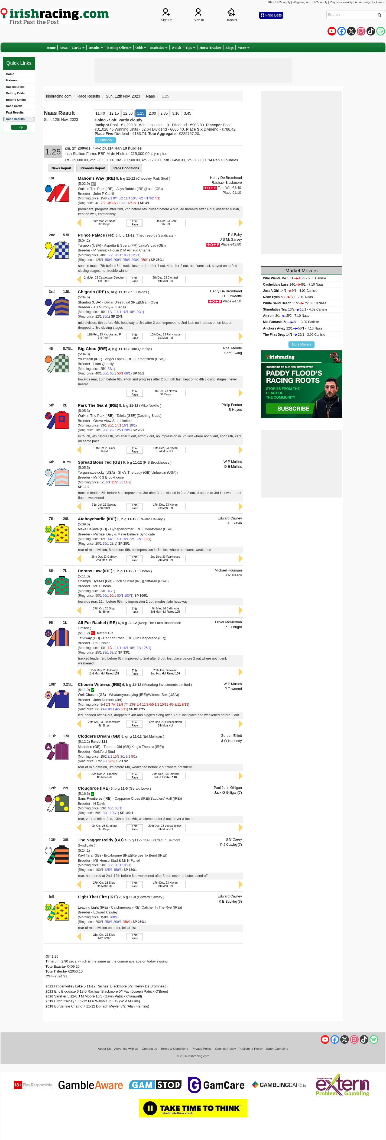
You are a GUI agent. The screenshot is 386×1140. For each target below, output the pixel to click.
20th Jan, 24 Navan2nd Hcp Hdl (165, 672)
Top (20, 127)
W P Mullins (232, 462)
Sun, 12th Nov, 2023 (123, 96)
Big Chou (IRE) (92, 348)
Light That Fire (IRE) (98, 896)
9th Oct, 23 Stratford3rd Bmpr (104, 827)
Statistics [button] (158, 48)
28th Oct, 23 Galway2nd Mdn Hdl (104, 558)
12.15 (114, 113)
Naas (150, 96)
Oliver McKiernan (228, 622)
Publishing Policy (251, 1048)
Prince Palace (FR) (96, 235)
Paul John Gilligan (228, 788)
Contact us (149, 1048)
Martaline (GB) (89, 747)
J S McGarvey (231, 239)
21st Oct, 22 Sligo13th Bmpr (104, 936)
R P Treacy (233, 575)
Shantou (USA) (89, 302)
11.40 (100, 113)
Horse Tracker (210, 48)
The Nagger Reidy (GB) (101, 840)
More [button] (243, 48)
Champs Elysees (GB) (95, 581)
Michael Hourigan (228, 570)
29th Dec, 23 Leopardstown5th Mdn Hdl (165, 827)
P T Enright (233, 627)
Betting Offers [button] (119, 48)
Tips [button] (190, 48)
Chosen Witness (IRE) (99, 684)
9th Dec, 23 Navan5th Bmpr (165, 393)
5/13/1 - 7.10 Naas (288, 297)
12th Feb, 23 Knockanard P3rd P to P (104, 336)
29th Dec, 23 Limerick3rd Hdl (165, 776)
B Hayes (235, 410)
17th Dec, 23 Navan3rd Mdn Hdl (165, 450)
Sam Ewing (233, 353)
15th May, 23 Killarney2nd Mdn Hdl (104, 672)
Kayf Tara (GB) (89, 855)
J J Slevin (234, 523)
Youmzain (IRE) (90, 359)
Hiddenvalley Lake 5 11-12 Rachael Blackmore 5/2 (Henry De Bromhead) (111, 986)
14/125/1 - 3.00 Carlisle (294, 335)
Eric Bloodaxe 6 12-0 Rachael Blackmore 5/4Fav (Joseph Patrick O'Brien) (111, 991)
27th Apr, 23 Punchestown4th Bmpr (104, 724)
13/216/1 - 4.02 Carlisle (295, 309)
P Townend (233, 689)
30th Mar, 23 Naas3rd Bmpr (104, 222)
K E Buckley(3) (230, 901)
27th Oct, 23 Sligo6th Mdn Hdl (104, 884)
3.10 (175, 113)
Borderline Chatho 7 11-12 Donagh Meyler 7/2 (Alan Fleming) (101, 1006)
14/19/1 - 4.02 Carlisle (290, 291)
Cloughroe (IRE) (94, 788)
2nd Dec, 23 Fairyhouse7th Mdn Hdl (165, 558)
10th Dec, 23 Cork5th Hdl (165, 222)
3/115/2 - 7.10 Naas (286, 316)
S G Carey (234, 839)
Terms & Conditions (174, 1048)
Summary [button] (105, 140)
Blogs (229, 48)
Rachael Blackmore (227, 182)
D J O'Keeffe (232, 296)
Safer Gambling (277, 1048)
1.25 (140, 113)
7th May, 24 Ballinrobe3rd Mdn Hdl (165, 610)
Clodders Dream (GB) (99, 736)
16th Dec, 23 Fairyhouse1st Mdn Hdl (165, 336)
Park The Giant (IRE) (98, 405)
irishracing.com (59, 96)
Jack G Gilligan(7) (228, 792)
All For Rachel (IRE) (97, 622)
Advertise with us (126, 1048)
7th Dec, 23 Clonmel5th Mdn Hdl (165, 279)
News (64, 48)
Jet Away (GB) (89, 638)
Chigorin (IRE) (92, 291)
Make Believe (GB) (92, 529)
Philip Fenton (232, 405)
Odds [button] (140, 48)
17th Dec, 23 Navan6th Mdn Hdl (165, 884)
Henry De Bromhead (226, 178)
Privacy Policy (202, 1048)
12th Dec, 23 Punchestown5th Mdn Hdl (165, 724)
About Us (104, 1048)
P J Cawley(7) (231, 844)
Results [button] (96, 48)
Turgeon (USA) (89, 245)
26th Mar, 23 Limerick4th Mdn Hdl (104, 776)
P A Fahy (235, 234)
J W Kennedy (231, 741)
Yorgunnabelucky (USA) (96, 472)
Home (51, 48)
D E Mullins (233, 466)
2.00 (152, 113)
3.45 (187, 113)
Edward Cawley (230, 518)
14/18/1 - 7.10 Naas (293, 284)
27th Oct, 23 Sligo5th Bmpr (104, 610)
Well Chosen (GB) (92, 695)
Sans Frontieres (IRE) (95, 798)
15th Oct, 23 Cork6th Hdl (104, 450)
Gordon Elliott (231, 736)
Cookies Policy (225, 1048)
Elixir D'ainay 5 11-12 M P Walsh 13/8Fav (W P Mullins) (97, 1001)
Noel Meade (232, 348)
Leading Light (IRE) (93, 907)
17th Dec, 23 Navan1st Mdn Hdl (165, 506)
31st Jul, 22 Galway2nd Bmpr (104, 506)
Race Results (88, 96)
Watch (176, 48)
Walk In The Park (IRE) (95, 189)
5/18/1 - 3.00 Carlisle (291, 322)
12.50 (128, 113)
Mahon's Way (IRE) (96, 178)
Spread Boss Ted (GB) (100, 462)
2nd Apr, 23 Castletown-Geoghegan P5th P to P (107, 279)
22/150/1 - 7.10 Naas (292, 328)
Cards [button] (78, 48)
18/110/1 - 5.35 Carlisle (294, 278)
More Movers (301, 344)
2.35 (164, 113)
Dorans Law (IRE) (95, 571)
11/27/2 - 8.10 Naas (294, 303)
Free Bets (271, 15)
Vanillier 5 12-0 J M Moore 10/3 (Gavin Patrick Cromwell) (98, 996)
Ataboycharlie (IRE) (97, 518)
